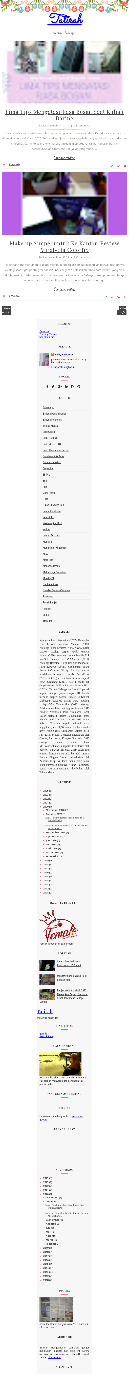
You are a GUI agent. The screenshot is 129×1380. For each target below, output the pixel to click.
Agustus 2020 (54, 837)
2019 (46, 861)
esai (45, 481)
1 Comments (82, 258)
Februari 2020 (54, 857)
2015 (46, 877)
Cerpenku (48, 469)
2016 (46, 873)
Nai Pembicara (50, 585)
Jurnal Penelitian (52, 512)
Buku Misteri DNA (52, 445)
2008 (46, 893)
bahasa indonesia (52, 420)
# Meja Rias (14, 297)
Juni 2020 (51, 841)
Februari (51, 1245)
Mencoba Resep (51, 567)
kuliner (46, 530)
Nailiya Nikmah (64, 355)
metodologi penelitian (54, 573)
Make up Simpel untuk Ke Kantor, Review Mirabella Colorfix (64, 248)
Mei (48, 1233)
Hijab (45, 500)
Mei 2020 (51, 845)
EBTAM (47, 475)
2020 (46, 808)
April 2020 (52, 849)
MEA (45, 555)
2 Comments (82, 126)
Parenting (48, 597)
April (49, 1237)
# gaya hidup (14, 165)
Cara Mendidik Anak (53, 457)
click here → (54, 1358)
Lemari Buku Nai (51, 536)
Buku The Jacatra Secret (56, 451)
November (52, 1198)
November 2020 (55, 811)
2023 (46, 795)
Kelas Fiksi (48, 518)
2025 (46, 792)
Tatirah (65, 20)
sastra (46, 616)
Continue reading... (64, 159)
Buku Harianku (50, 439)
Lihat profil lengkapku (63, 368)
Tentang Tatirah (48, 335)
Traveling (47, 622)
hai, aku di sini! (47, 338)
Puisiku (47, 610)
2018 (46, 865)
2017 (46, 869)
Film (45, 488)
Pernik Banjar (50, 603)
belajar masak (50, 427)
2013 (46, 885)
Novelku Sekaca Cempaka (56, 591)
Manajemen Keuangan (54, 549)
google (43, 1034)
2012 (46, 889)
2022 (46, 799)
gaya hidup (49, 494)
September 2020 (56, 833)
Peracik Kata (46, 1037)
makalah (47, 542)
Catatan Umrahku (52, 463)
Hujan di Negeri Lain (53, 506)
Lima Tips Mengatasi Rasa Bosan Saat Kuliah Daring (64, 116)
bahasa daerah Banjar (54, 414)
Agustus (51, 1225)
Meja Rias (48, 561)
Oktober (51, 1202)
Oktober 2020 (54, 815)
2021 (46, 804)
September (53, 1221)
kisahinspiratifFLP (52, 524)
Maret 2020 (53, 853)
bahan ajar (48, 408)
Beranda (44, 332)
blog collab (49, 433)
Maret (50, 1241)
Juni (48, 1229)
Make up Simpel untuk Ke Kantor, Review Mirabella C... (66, 828)
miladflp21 (48, 579)
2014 (46, 881)
